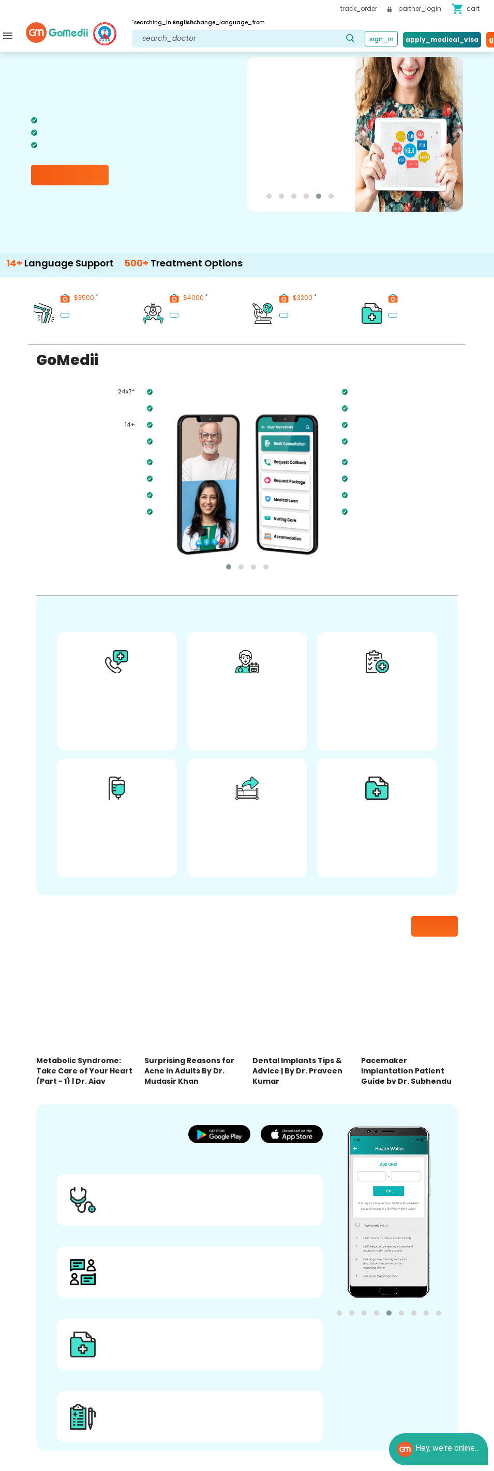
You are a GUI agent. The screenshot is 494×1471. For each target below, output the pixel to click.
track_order (358, 8)
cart (466, 9)
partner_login (414, 8)
